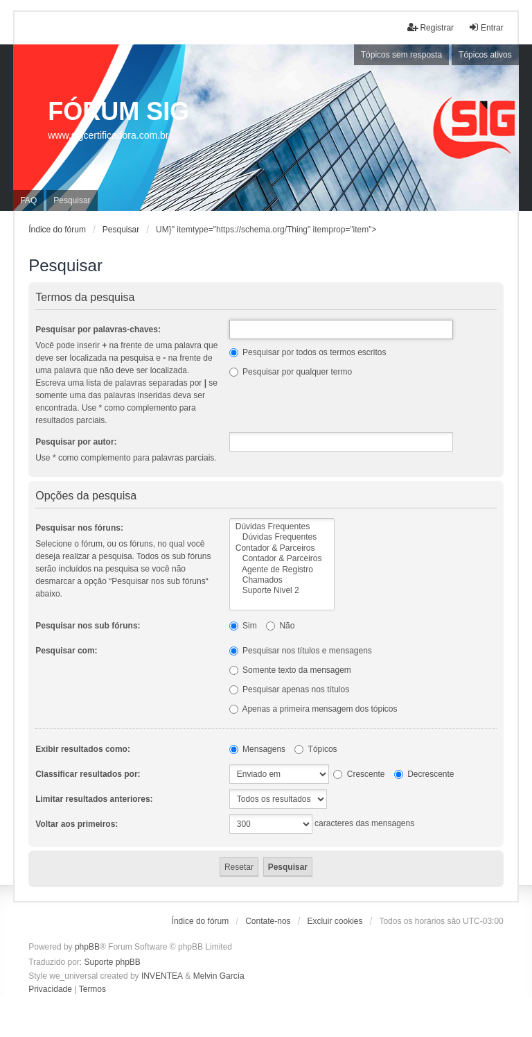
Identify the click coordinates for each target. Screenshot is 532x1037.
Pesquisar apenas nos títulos (289, 689)
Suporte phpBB (112, 962)
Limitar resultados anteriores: (93, 799)
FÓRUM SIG (118, 111)
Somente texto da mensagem (290, 670)
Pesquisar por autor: (75, 442)
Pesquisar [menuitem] (71, 200)
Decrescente (424, 774)
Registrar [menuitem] (430, 27)
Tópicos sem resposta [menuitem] (401, 55)
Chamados (282, 580)
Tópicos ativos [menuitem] (485, 55)
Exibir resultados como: (82, 749)
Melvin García (219, 976)
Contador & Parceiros (282, 548)
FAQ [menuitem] (28, 200)
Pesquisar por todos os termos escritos (308, 352)
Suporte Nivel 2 (282, 590)
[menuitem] (50, 989)
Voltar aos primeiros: (76, 824)
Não (280, 626)
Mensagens (257, 749)
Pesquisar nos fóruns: (79, 528)
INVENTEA (162, 976)
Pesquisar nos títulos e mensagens (300, 650)
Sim (243, 626)
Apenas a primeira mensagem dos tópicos (313, 709)
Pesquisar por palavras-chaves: (98, 329)
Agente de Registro (282, 570)
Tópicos (315, 749)
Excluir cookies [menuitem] (334, 921)
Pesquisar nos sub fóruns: (87, 626)
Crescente (358, 774)
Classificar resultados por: (87, 774)
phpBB (87, 947)
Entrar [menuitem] (486, 27)
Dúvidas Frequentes (282, 527)
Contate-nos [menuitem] (267, 921)
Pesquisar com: (66, 650)
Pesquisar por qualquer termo (290, 372)
